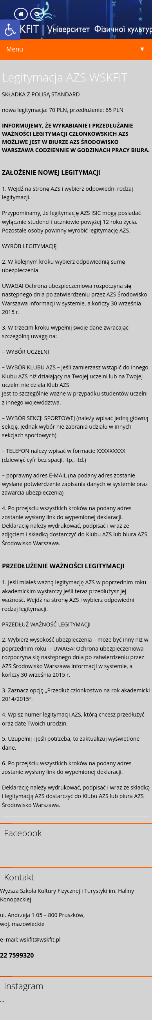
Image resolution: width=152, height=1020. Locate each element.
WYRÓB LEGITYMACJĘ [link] (29, 246)
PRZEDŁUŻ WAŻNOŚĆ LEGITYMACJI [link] (46, 624)
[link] (10, 30)
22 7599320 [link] (17, 955)
